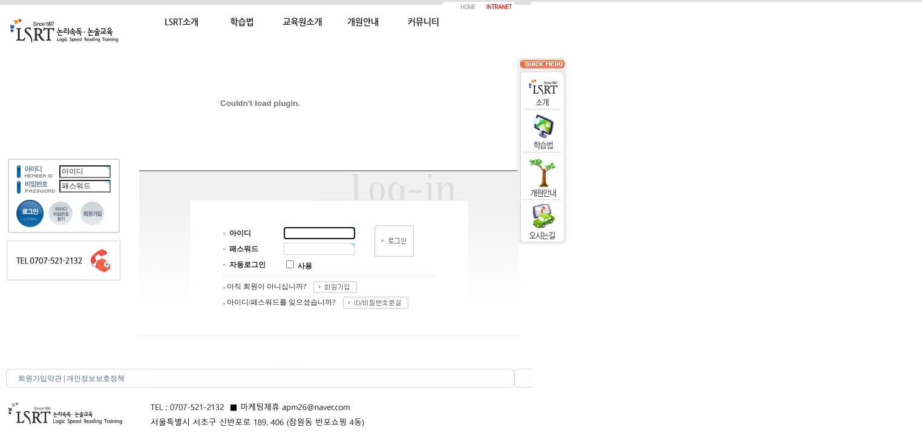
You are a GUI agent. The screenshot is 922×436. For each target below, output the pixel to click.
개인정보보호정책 (96, 378)
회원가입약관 (40, 378)
